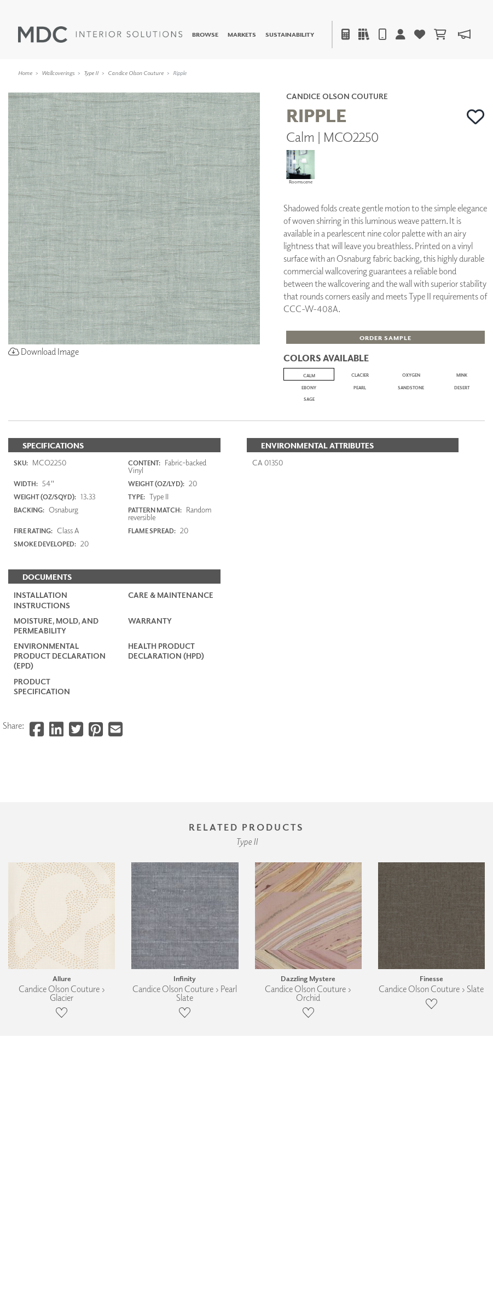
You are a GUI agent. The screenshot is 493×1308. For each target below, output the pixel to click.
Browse (205, 34)
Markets (242, 34)
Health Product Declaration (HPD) (166, 786)
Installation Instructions (42, 735)
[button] (476, 116)
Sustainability (289, 34)
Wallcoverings (58, 72)
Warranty (150, 755)
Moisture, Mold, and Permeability (56, 760)
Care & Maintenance (170, 730)
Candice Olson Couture (136, 72)
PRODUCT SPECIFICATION (42, 821)
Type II (91, 72)
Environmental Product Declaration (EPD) (60, 791)
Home (25, 72)
